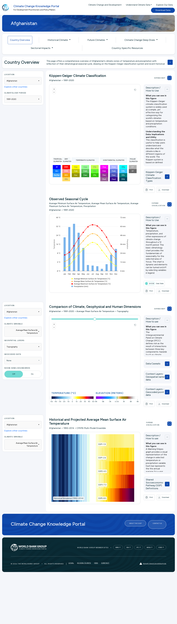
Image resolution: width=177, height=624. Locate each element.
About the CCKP (135, 516)
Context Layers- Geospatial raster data (150, 370)
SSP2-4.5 (98, 464)
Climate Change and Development (105, 5)
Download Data (162, 10)
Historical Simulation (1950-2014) (69, 491)
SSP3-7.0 (98, 477)
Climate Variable (13, 318)
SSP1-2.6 (98, 450)
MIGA (149, 538)
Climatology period (15, 93)
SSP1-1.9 (98, 437)
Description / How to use (149, 314)
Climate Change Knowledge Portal (36, 6)
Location (9, 74)
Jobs (96, 554)
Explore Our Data (164, 5)
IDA (128, 538)
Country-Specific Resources (127, 48)
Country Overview (20, 39)
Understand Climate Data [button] (138, 5)
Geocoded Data (12, 348)
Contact (105, 554)
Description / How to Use (149, 89)
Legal (71, 554)
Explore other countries (15, 86)
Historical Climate (58, 39)
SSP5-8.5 (98, 491)
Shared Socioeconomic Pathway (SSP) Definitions (151, 475)
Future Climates (96, 39)
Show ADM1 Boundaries (17, 362)
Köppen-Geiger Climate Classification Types (151, 174)
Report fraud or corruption (153, 554)
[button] (156, 184)
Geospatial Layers (14, 334)
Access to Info (84, 554)
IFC (138, 538)
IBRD (117, 538)
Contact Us (157, 516)
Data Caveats (145, 357)
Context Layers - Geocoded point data (150, 382)
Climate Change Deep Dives (140, 39)
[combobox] (23, 81)
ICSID (160, 538)
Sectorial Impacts (40, 48)
